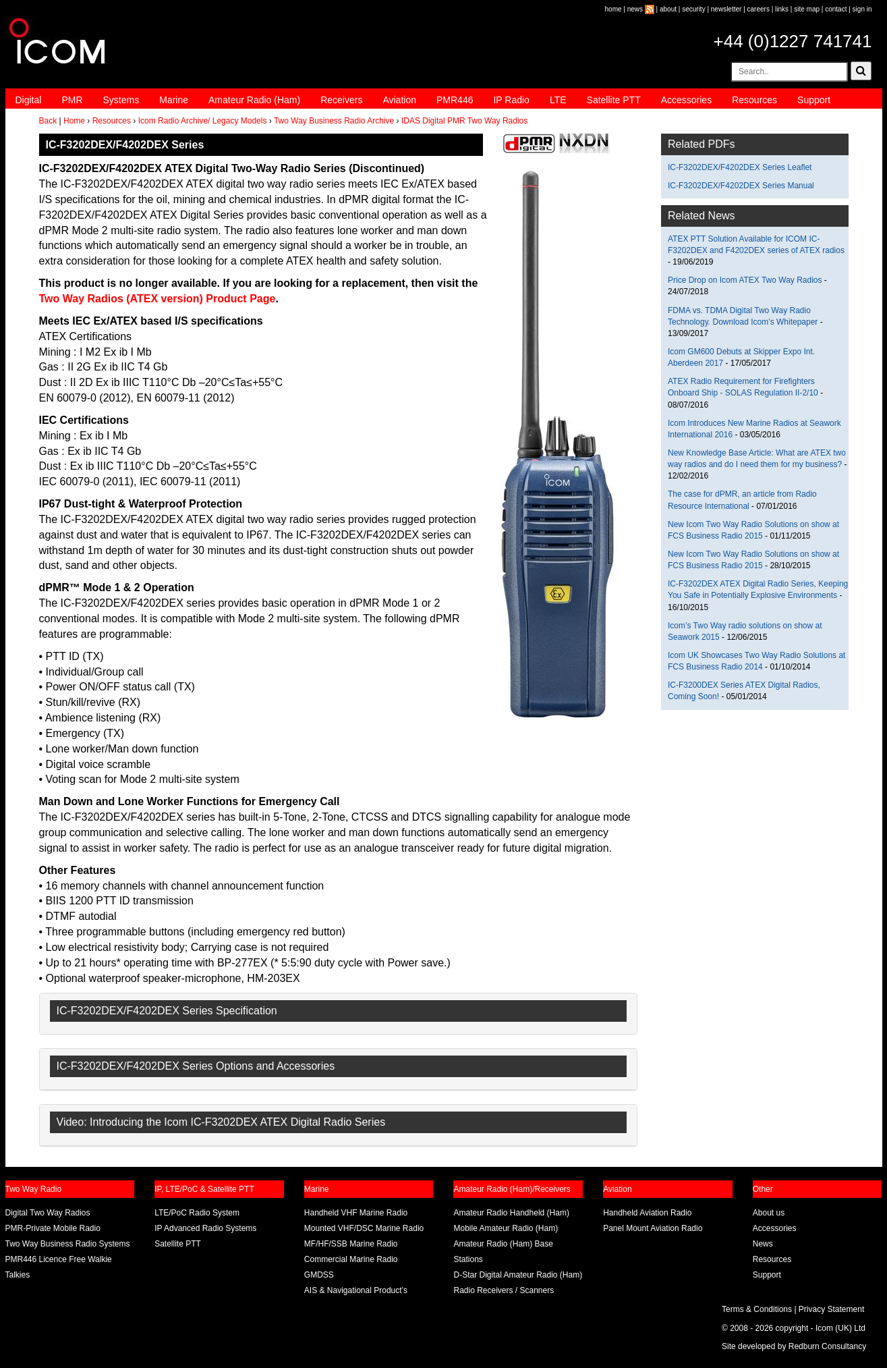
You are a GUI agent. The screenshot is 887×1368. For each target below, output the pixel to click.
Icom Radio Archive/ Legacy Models (202, 121)
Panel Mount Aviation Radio (652, 1228)
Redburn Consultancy (827, 1346)
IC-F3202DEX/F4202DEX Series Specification (167, 1010)
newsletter (726, 9)
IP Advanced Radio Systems (205, 1228)
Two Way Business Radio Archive (334, 121)
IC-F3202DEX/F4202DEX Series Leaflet (739, 167)
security (693, 9)
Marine (173, 99)
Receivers (341, 99)
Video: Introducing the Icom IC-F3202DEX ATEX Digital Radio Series (221, 1122)
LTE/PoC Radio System (196, 1212)
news (635, 9)
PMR (71, 99)
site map (807, 9)
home (613, 9)
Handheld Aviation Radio (647, 1212)
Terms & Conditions (757, 1309)
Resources (754, 99)
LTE (558, 99)
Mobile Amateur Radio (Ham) (505, 1228)
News (763, 1244)
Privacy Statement (831, 1309)
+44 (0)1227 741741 (793, 41)
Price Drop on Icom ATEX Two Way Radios (745, 280)
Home (74, 121)
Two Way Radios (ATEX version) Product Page (157, 298)
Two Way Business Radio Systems (67, 1244)
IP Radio (511, 99)
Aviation (399, 99)
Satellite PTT (614, 99)
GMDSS (319, 1275)
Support (813, 99)
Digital (29, 99)
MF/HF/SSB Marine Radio (351, 1244)
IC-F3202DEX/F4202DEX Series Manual (741, 185)
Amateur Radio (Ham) (254, 99)
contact (836, 9)
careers (758, 9)
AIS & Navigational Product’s (355, 1290)
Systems (121, 99)
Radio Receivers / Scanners (503, 1290)
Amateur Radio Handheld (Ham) (511, 1212)
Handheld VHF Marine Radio (355, 1212)
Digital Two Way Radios (47, 1212)
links (782, 9)
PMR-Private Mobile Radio (53, 1228)
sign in (862, 9)
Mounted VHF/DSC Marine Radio (364, 1228)
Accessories (686, 99)
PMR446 (454, 99)
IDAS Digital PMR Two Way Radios (464, 121)
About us (768, 1212)
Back (48, 121)
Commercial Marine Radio (351, 1259)
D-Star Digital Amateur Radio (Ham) (517, 1275)
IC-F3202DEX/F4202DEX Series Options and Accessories (196, 1066)
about (668, 9)
